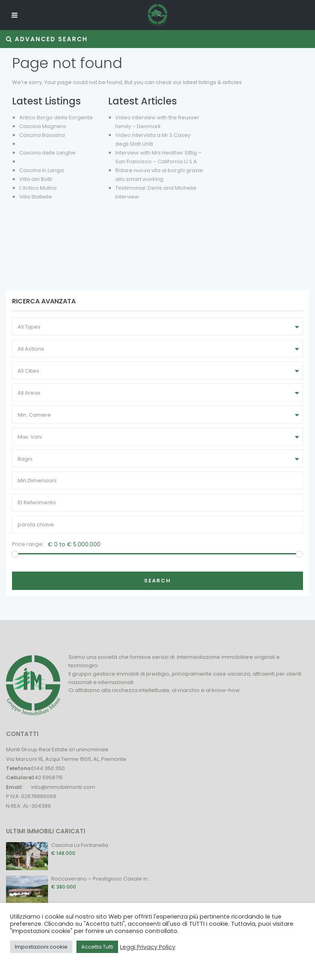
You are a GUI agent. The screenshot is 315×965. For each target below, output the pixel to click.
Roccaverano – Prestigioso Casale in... (101, 879)
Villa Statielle (35, 197)
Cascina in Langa (41, 170)
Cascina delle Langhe (47, 152)
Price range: (28, 544)
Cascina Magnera (42, 126)
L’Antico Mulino (38, 188)
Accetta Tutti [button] (97, 947)
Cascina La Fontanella (79, 845)
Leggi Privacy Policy (147, 947)
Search (157, 580)
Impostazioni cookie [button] (41, 947)
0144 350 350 (48, 768)
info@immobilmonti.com (63, 787)
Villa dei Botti (35, 179)
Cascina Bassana (42, 135)
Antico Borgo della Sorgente (56, 117)
